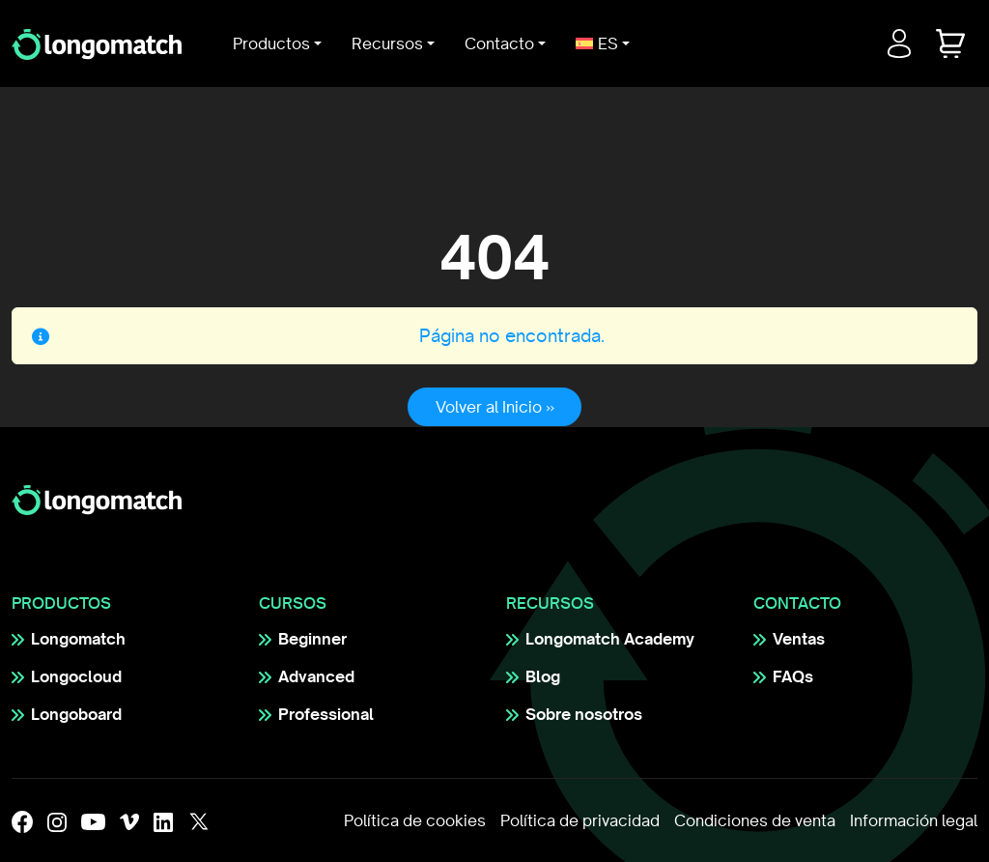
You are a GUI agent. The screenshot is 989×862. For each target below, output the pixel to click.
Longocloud (76, 676)
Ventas (799, 638)
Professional (326, 714)
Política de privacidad (580, 820)
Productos (271, 43)
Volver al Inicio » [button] (495, 407)
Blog (542, 676)
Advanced (316, 676)
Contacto (499, 43)
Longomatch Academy (609, 638)
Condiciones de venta (754, 820)
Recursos (387, 43)
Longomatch (78, 638)
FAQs (793, 676)
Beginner (312, 638)
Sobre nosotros (583, 714)
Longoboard (76, 714)
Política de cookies (415, 820)
